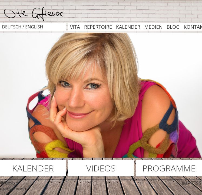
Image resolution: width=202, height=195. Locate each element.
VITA (75, 27)
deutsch (11, 27)
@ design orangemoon (13, 186)
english (34, 27)
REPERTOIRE (98, 27)
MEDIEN (153, 27)
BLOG (173, 27)
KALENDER (128, 27)
